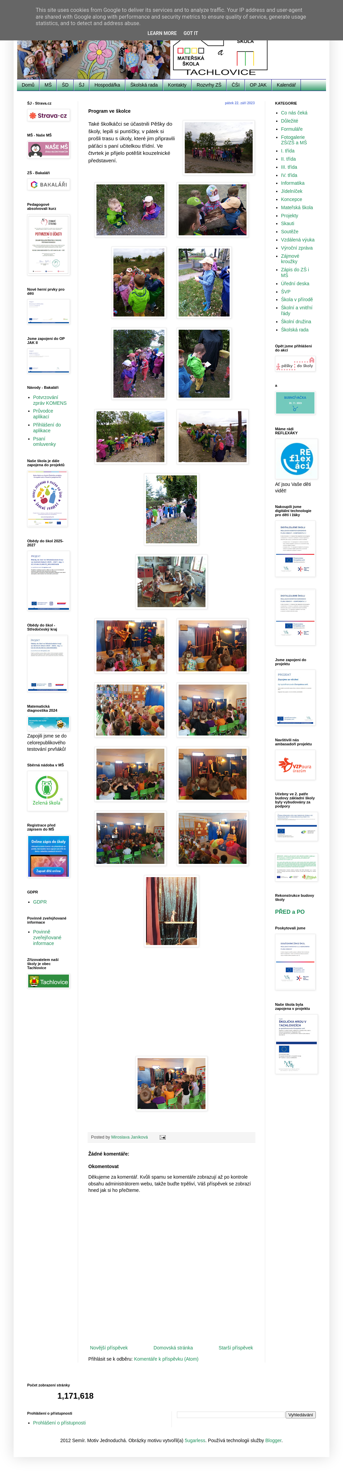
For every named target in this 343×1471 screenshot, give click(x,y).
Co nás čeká (294, 112)
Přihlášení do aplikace (47, 427)
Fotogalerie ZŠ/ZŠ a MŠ (294, 140)
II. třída (288, 159)
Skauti (287, 223)
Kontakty (177, 85)
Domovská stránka (173, 1347)
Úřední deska (295, 283)
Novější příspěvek (109, 1347)
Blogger (273, 1440)
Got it (190, 33)
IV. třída (289, 175)
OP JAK (258, 85)
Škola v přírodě (297, 299)
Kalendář (286, 85)
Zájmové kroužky (290, 259)
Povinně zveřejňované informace (47, 937)
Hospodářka (107, 85)
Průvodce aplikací (43, 413)
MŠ (48, 85)
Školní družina (296, 321)
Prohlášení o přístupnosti (59, 1422)
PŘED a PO (290, 912)
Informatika (293, 183)
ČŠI (235, 85)
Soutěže (290, 231)
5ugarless (195, 1440)
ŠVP (286, 291)
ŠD (65, 85)
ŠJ (81, 85)
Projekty (290, 215)
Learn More (162, 33)
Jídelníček (292, 191)
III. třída (289, 167)
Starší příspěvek (236, 1347)
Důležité (290, 121)
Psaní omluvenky (44, 441)
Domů (28, 85)
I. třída (288, 150)
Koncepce (291, 199)
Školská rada (144, 85)
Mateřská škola (297, 207)
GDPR (40, 902)
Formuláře (292, 129)
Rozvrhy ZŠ (209, 85)
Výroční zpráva (297, 248)
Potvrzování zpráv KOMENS (50, 400)
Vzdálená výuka (298, 239)
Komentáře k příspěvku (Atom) (166, 1359)
